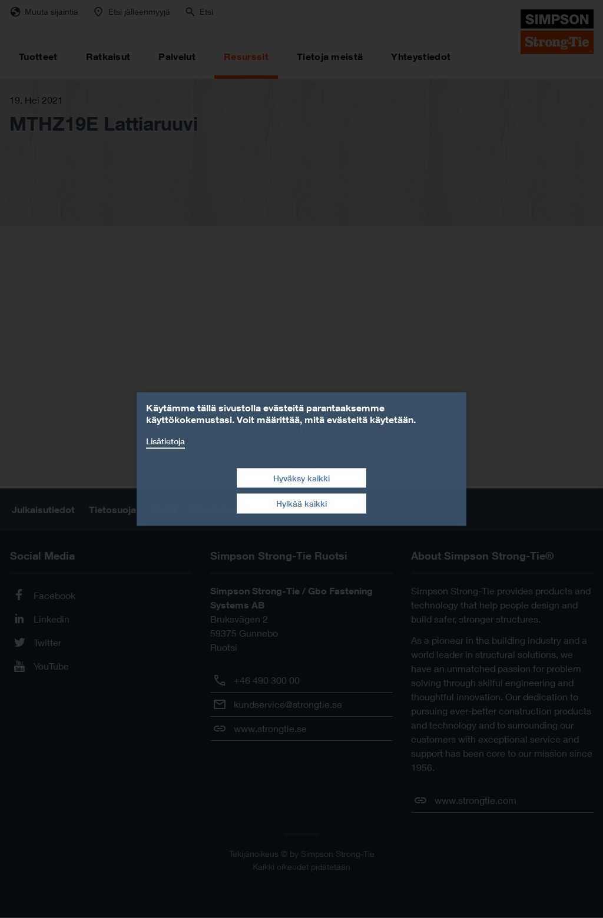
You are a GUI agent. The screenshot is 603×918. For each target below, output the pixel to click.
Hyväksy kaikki (301, 478)
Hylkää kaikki (301, 503)
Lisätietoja (165, 441)
